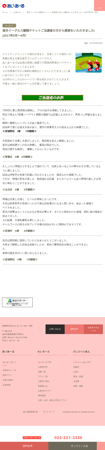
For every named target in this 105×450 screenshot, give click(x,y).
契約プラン (17, 388)
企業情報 (17, 397)
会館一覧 (42, 387)
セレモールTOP (44, 378)
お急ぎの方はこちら (93, 339)
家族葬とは (43, 401)
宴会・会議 (78, 392)
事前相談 (42, 411)
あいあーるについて (17, 378)
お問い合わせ (55, 338)
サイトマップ (49, 431)
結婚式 (76, 382)
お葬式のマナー (44, 406)
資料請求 (74, 338)
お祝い (76, 387)
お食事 (76, 397)
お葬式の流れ (43, 397)
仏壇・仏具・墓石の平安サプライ (52, 416)
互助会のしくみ (17, 383)
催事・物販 (78, 401)
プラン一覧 (43, 392)
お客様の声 (43, 382)
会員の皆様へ (17, 392)
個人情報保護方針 (30, 431)
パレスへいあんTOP (82, 378)
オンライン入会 (73, 446)
